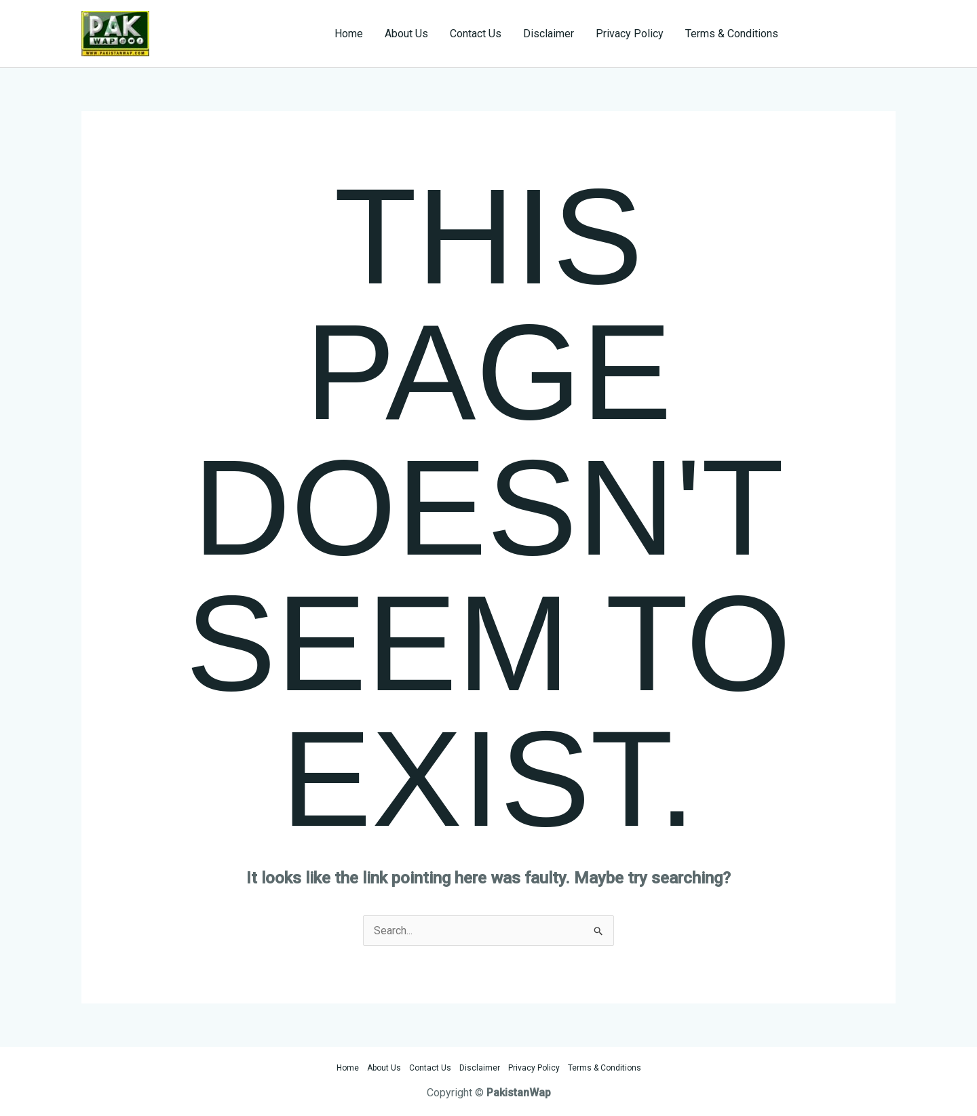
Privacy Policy (630, 33)
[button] (849, 34)
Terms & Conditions (731, 33)
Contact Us (475, 33)
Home (348, 33)
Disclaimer (548, 33)
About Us (406, 33)
